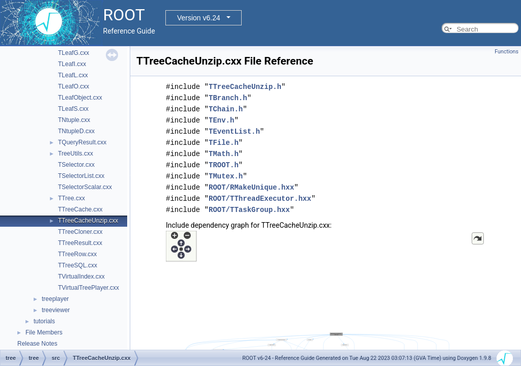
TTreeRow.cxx (77, 254)
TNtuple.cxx (74, 120)
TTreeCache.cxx (80, 209)
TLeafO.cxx (73, 86)
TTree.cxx (71, 198)
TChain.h (226, 109)
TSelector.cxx (76, 164)
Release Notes (37, 343)
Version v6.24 (198, 18)
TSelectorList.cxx (81, 175)
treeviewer (56, 310)
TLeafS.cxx (73, 108)
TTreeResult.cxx (80, 243)
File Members (44, 332)
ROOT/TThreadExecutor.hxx (260, 198)
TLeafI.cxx (72, 64)
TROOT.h (224, 165)
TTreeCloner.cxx (80, 231)
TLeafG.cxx (73, 52)
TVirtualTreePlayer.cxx (88, 287)
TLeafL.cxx (73, 75)
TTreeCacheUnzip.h (245, 87)
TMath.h (224, 154)
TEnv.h (221, 120)
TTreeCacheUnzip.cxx (88, 220)
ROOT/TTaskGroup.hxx (249, 210)
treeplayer (55, 298)
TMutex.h (226, 176)
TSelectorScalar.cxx (85, 187)
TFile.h (224, 142)
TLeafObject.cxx (80, 97)
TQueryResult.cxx (82, 142)
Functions (506, 51)
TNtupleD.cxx (76, 131)
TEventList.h (234, 131)
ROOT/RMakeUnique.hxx (251, 187)
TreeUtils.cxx (75, 153)
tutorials (44, 321)
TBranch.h (228, 98)
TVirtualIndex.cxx (81, 276)
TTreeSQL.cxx (77, 265)
